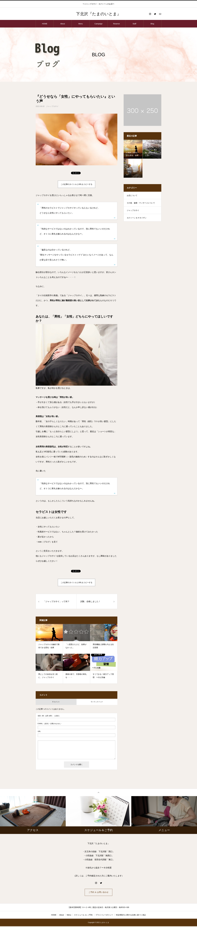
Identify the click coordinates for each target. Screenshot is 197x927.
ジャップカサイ (52, 106)
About (62, 24)
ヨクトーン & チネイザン (136, 218)
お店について (132, 195)
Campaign (98, 24)
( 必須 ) (48, 716)
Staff (134, 24)
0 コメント (56, 702)
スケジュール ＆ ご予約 (83, 916)
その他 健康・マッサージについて (141, 203)
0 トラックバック (97, 702)
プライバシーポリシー (104, 916)
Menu (80, 24)
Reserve (116, 24)
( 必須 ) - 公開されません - (50, 723)
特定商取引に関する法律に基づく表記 (131, 916)
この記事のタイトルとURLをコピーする (76, 184)
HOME (44, 24)
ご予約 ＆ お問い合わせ (98, 893)
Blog (152, 24)
